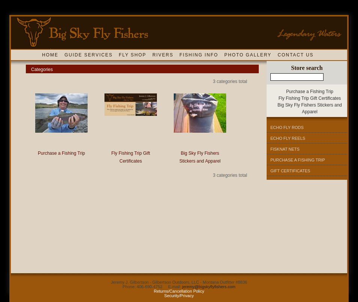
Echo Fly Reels (287, 138)
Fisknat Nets (285, 149)
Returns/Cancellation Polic (178, 291)
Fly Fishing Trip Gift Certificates (310, 98)
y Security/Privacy (184, 293)
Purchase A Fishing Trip (297, 160)
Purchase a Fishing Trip (61, 153)
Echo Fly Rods (287, 127)
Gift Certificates (290, 171)
